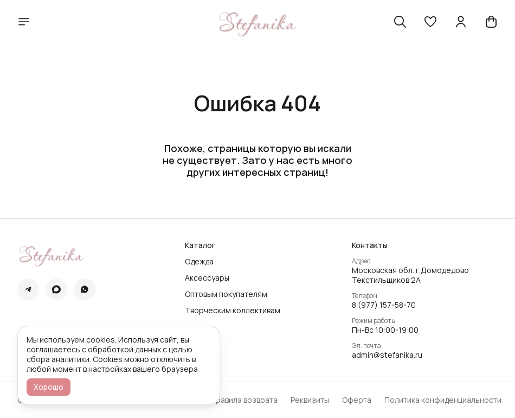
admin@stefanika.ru (387, 355)
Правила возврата (244, 400)
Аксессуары (207, 278)
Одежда (199, 262)
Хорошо (48, 387)
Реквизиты (310, 400)
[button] (430, 21)
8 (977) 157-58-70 (384, 305)
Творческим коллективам (232, 310)
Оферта (356, 400)
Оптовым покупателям (226, 294)
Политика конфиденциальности (442, 400)
